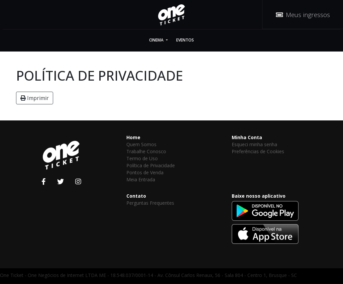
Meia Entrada (140, 179)
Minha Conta (247, 137)
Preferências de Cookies (258, 151)
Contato (136, 196)
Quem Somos (141, 144)
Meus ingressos (303, 14)
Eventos (185, 40)
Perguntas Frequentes (150, 203)
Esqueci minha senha (254, 144)
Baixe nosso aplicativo (258, 196)
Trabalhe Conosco (146, 151)
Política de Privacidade (150, 165)
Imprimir (34, 98)
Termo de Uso (142, 158)
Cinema (156, 40)
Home (133, 137)
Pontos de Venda (144, 172)
